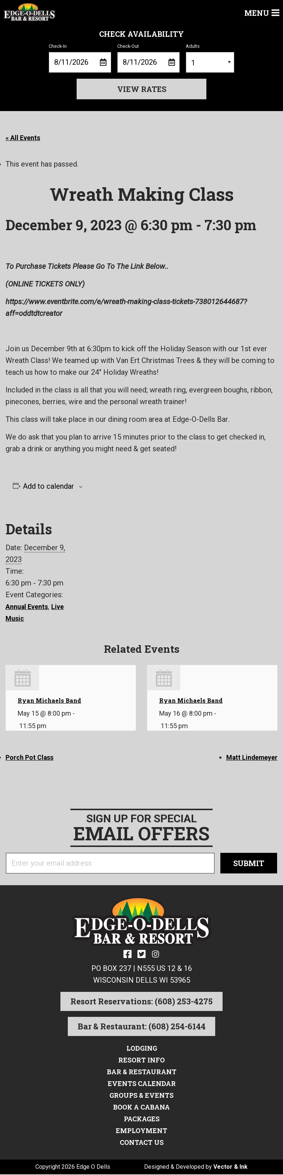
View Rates (141, 89)
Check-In (80, 58)
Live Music (24, 618)
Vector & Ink (230, 1167)
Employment (141, 1131)
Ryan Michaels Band (49, 700)
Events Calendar (141, 1084)
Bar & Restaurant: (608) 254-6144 (142, 1027)
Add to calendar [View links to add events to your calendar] (48, 486)
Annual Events (29, 606)
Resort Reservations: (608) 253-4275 (141, 1002)
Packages (141, 1119)
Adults (210, 58)
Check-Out (148, 58)
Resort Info (141, 1060)
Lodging (141, 1048)
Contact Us (142, 1142)
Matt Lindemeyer (249, 757)
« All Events (25, 137)
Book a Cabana (142, 1107)
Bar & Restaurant (141, 1072)
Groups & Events (141, 1095)
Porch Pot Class (33, 757)
